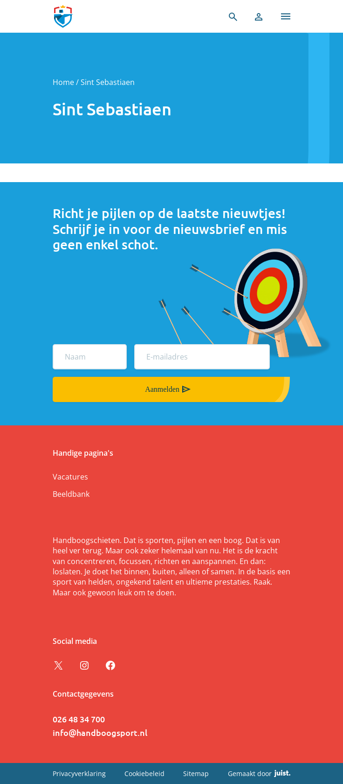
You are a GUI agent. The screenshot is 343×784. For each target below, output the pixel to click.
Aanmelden (162, 389)
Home (63, 82)
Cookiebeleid (144, 773)
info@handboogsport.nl (100, 732)
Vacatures (70, 477)
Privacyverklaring (79, 773)
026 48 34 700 (79, 718)
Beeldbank (71, 494)
